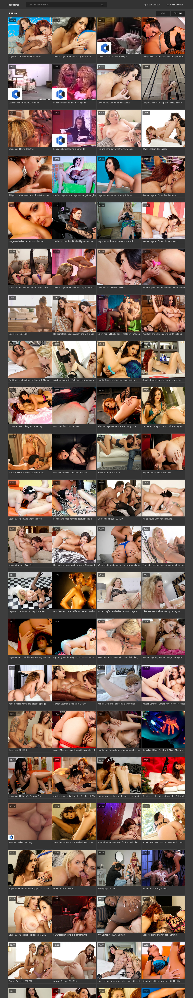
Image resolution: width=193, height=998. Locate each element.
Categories (175, 4)
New (163, 13)
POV (13, 4)
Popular (178, 13)
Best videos (152, 4)
